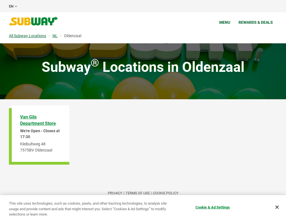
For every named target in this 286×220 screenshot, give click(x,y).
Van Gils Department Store (38, 120)
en (11, 6)
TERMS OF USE (137, 193)
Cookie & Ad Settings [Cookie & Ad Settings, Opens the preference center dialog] (213, 207)
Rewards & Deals (256, 22)
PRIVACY (115, 193)
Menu (224, 22)
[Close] (277, 207)
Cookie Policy (165, 193)
